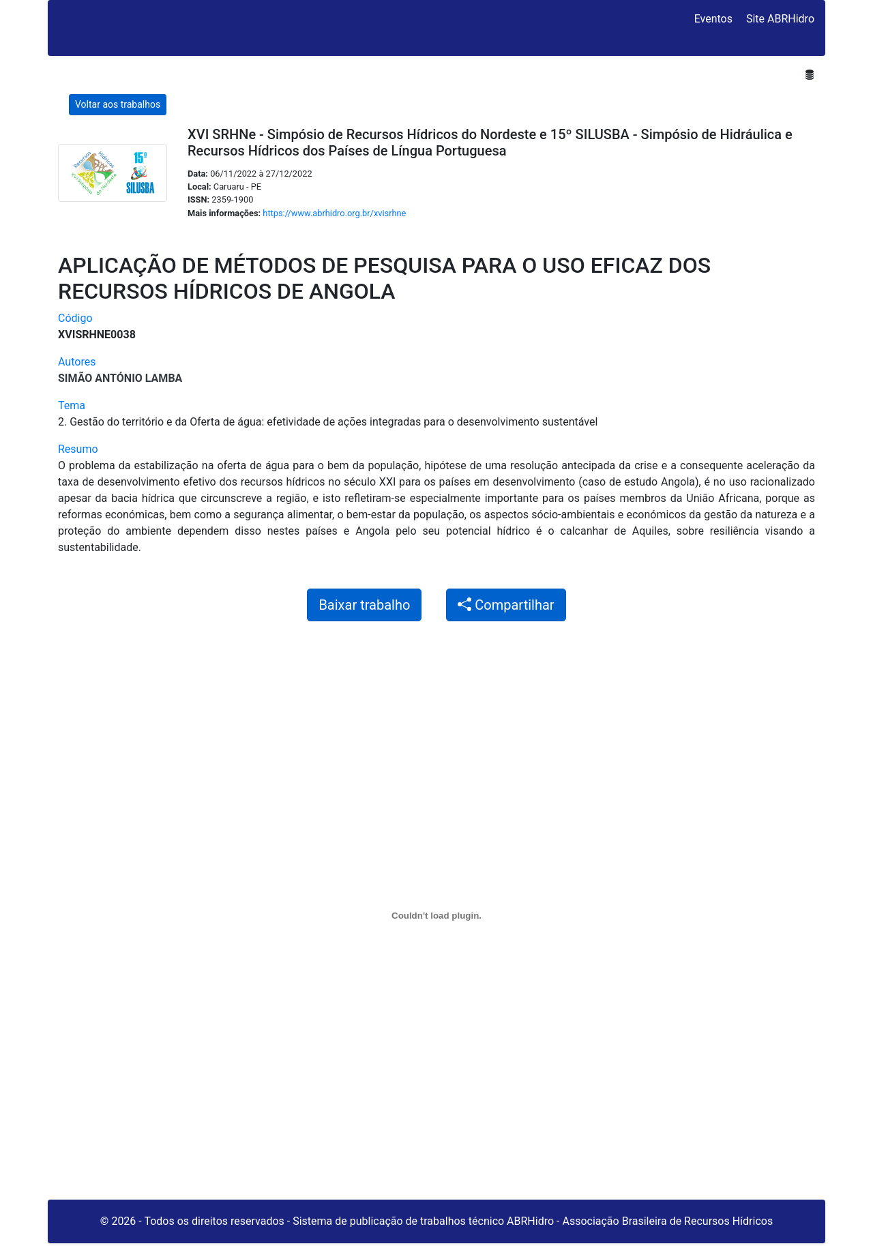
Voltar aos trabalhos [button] (117, 104)
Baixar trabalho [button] (364, 605)
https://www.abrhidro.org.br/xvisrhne (334, 213)
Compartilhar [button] (506, 605)
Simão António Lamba (120, 378)
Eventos (713, 18)
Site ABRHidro (780, 18)
